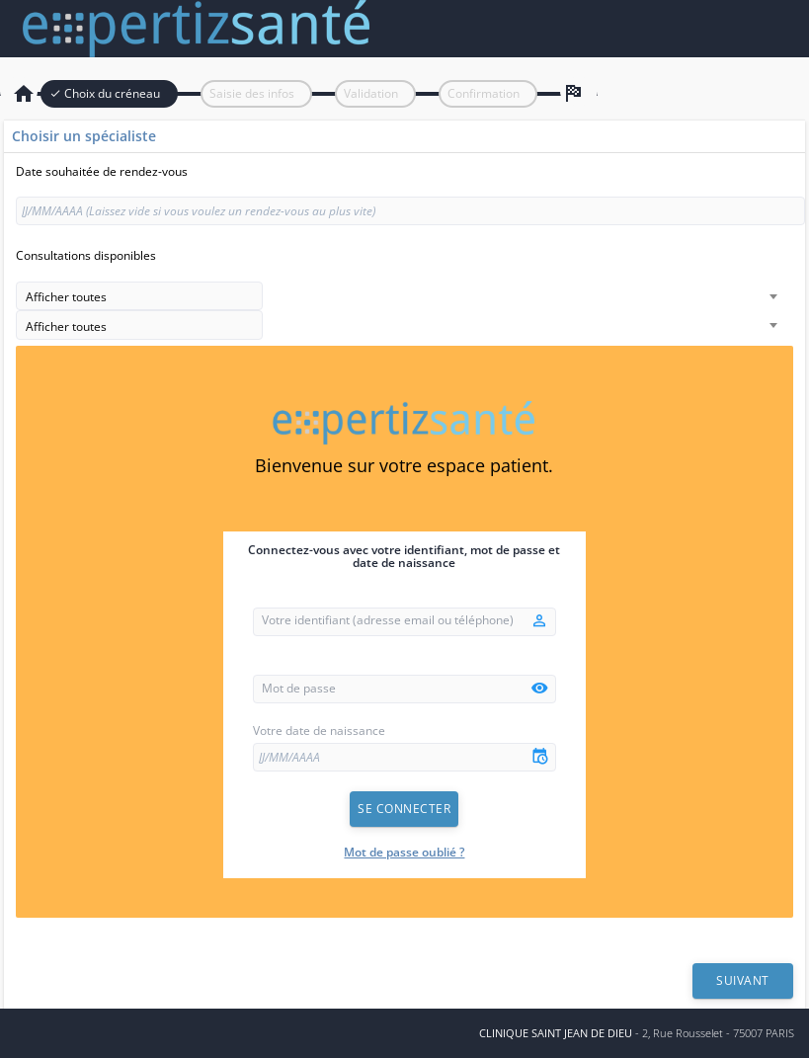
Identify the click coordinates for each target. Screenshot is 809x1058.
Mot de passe (299, 688)
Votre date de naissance (319, 731)
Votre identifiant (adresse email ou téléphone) (388, 620)
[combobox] (139, 296)
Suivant (742, 980)
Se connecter (404, 808)
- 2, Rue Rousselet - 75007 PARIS (636, 1032)
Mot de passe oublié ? (404, 852)
